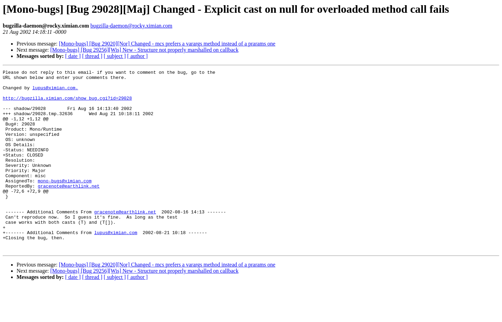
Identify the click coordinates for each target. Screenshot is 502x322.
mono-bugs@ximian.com (64, 203)
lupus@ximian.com (115, 265)
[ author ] (137, 56)
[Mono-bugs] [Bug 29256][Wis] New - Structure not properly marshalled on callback (144, 50)
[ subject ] (115, 56)
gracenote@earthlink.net (68, 210)
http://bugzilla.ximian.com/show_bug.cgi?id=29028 (67, 104)
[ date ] (73, 56)
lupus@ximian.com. (55, 92)
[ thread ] (92, 56)
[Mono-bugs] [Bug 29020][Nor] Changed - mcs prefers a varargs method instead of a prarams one (167, 44)
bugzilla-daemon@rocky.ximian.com (131, 26)
